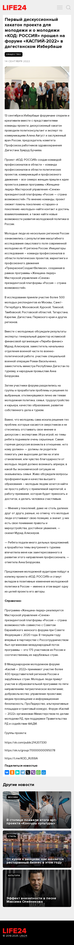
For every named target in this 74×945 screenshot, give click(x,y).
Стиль (12, 836)
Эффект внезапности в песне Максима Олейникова (31, 900)
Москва (13, 797)
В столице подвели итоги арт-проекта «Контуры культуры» (32, 821)
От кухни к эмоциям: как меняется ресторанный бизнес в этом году (35, 860)
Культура (14, 875)
